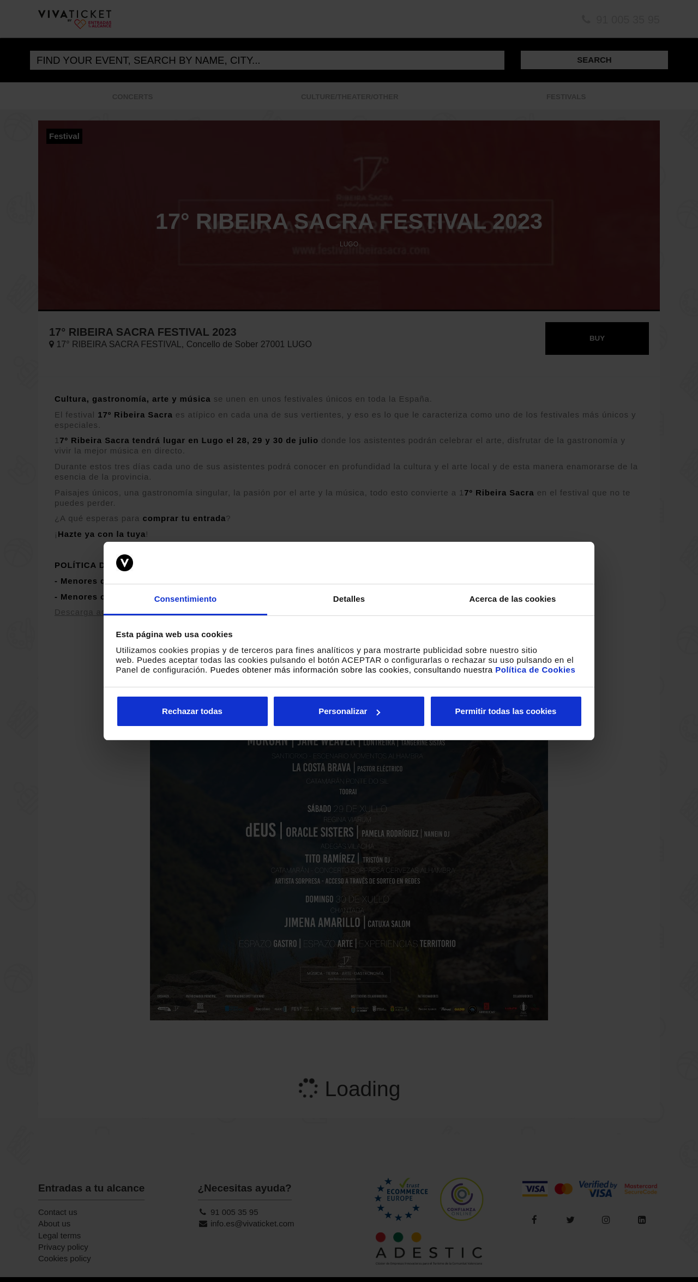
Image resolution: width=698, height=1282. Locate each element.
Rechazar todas (192, 711)
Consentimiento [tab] (185, 598)
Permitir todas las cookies (506, 711)
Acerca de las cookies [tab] (513, 598)
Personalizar (349, 711)
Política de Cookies (535, 669)
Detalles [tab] (349, 598)
